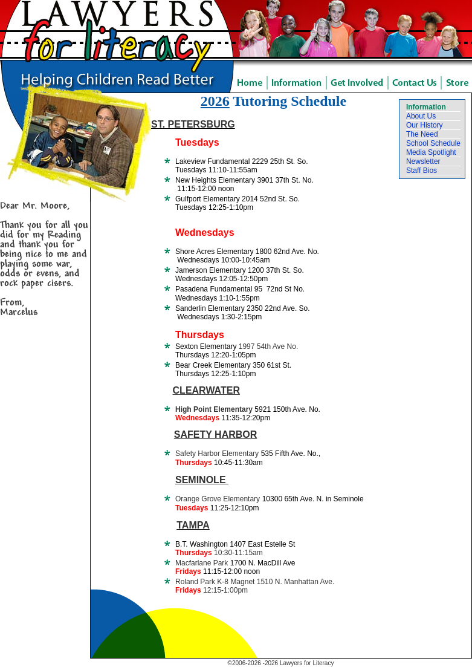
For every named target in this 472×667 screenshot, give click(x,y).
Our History (424, 125)
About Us (421, 116)
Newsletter (423, 161)
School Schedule (433, 143)
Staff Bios (421, 170)
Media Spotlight (431, 152)
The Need (422, 134)
